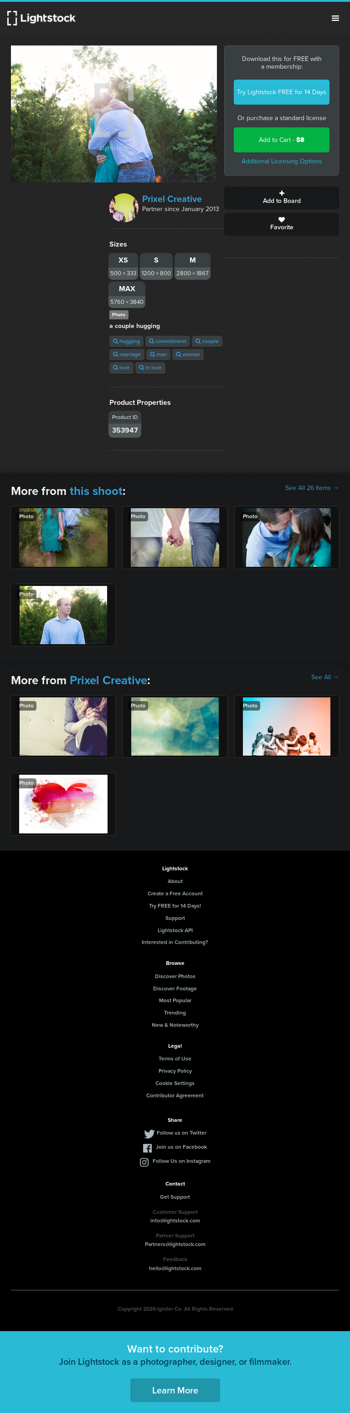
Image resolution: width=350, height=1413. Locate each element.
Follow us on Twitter (181, 1133)
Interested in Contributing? (175, 942)
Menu (335, 18)
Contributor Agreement (175, 1095)
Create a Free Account (175, 893)
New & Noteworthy (175, 1025)
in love (150, 367)
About (175, 881)
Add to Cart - (281, 140)
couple (207, 341)
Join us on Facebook (181, 1147)
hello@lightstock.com (175, 1268)
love (121, 367)
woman (188, 354)
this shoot (96, 491)
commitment (167, 341)
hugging (126, 341)
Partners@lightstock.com (175, 1244)
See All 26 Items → (312, 488)
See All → (325, 677)
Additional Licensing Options (282, 161)
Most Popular (175, 1000)
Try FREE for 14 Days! (175, 906)
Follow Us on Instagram (182, 1161)
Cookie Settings (175, 1083)
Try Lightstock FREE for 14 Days (281, 92)
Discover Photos (175, 976)
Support (175, 918)
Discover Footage (175, 988)
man (158, 354)
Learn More (175, 1390)
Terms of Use (175, 1059)
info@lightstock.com (175, 1220)
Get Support (175, 1197)
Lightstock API (175, 930)
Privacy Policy (175, 1071)
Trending (175, 1013)
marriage (127, 354)
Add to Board (281, 198)
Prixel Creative (172, 199)
